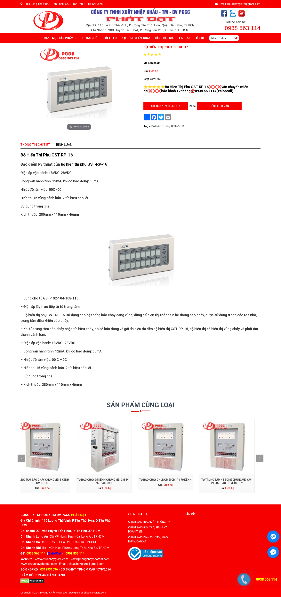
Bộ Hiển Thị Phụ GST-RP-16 (168, 126)
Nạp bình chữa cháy (136, 38)
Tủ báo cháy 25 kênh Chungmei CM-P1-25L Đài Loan (123, 461)
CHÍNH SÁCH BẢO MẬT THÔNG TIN (149, 521)
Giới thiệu (109, 38)
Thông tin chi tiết (81, 199)
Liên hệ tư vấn (219, 106)
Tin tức (184, 38)
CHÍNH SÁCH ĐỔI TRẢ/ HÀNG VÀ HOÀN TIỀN (147, 529)
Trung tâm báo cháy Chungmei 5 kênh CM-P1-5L (89, 461)
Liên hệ (153, 70)
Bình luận (97, 199)
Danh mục (60, 38)
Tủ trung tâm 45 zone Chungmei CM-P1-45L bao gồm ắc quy (192, 461)
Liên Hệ (200, 38)
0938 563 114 (243, 28)
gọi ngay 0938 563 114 (166, 106)
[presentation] (74, 454)
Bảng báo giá (164, 38)
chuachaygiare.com (95, 592)
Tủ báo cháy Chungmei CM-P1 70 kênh (157, 459)
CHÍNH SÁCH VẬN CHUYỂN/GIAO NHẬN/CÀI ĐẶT (148, 539)
